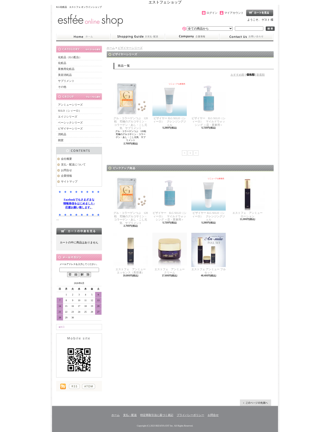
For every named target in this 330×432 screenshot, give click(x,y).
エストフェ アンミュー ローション (247, 197)
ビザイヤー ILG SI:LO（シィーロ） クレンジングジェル (169, 104)
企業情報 (192, 37)
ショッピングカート (259, 12)
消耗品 (62, 134)
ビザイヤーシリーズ (70, 128)
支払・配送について (137, 37)
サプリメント (66, 81)
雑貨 (60, 140)
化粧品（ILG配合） (70, 57)
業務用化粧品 (66, 69)
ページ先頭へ (255, 402)
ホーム (83, 37)
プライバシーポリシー (190, 415)
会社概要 (66, 158)
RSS (74, 386)
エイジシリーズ (67, 116)
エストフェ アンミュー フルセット (208, 253)
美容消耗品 (65, 75)
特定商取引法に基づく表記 (156, 415)
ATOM (88, 386)
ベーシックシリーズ (70, 122)
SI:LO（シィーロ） (69, 110)
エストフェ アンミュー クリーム (169, 253)
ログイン (211, 12)
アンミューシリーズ (70, 104)
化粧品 (62, 63)
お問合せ (246, 37)
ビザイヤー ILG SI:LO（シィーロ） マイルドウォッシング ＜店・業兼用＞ (208, 104)
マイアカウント (234, 12)
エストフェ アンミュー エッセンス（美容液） (130, 253)
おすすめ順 (237, 74)
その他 (62, 86)
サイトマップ (69, 181)
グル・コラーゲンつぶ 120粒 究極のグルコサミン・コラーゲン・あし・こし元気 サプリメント (130, 106)
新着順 (260, 74)
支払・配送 (130, 415)
